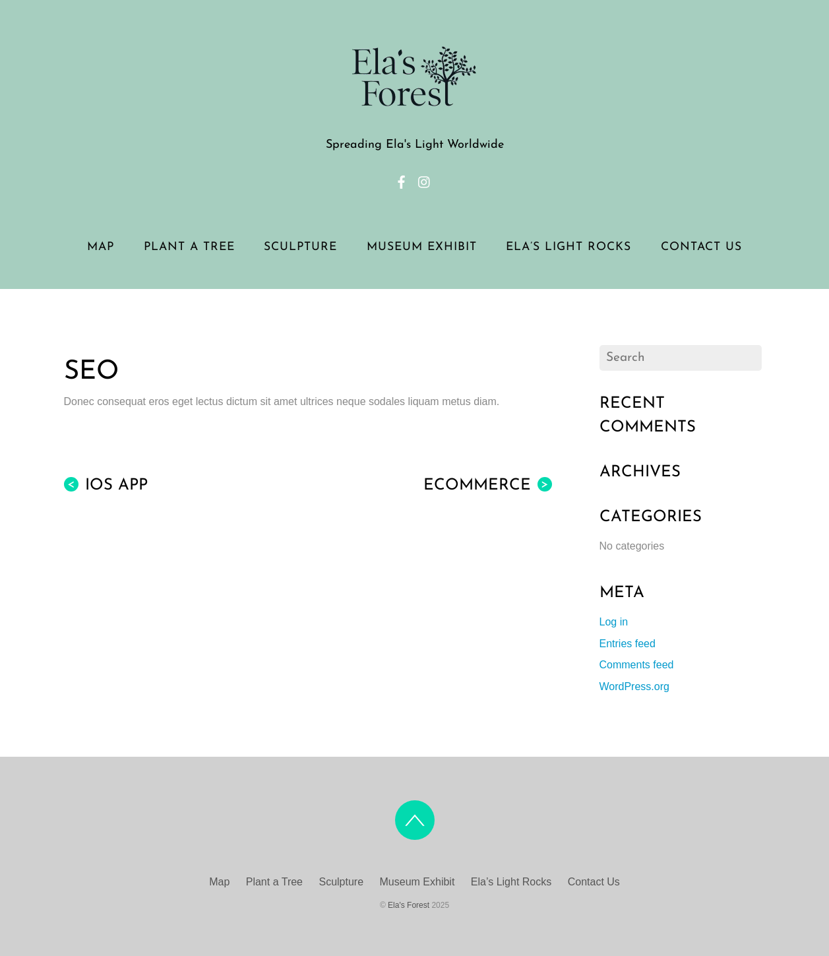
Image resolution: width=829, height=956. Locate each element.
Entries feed (627, 643)
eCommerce (487, 485)
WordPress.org (634, 686)
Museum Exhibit (422, 247)
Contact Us (701, 247)
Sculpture (300, 247)
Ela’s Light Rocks (568, 247)
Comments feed (636, 664)
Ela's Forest (408, 905)
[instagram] (424, 180)
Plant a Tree (189, 247)
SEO (91, 372)
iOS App (106, 485)
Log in (614, 621)
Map (100, 247)
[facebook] (401, 180)
